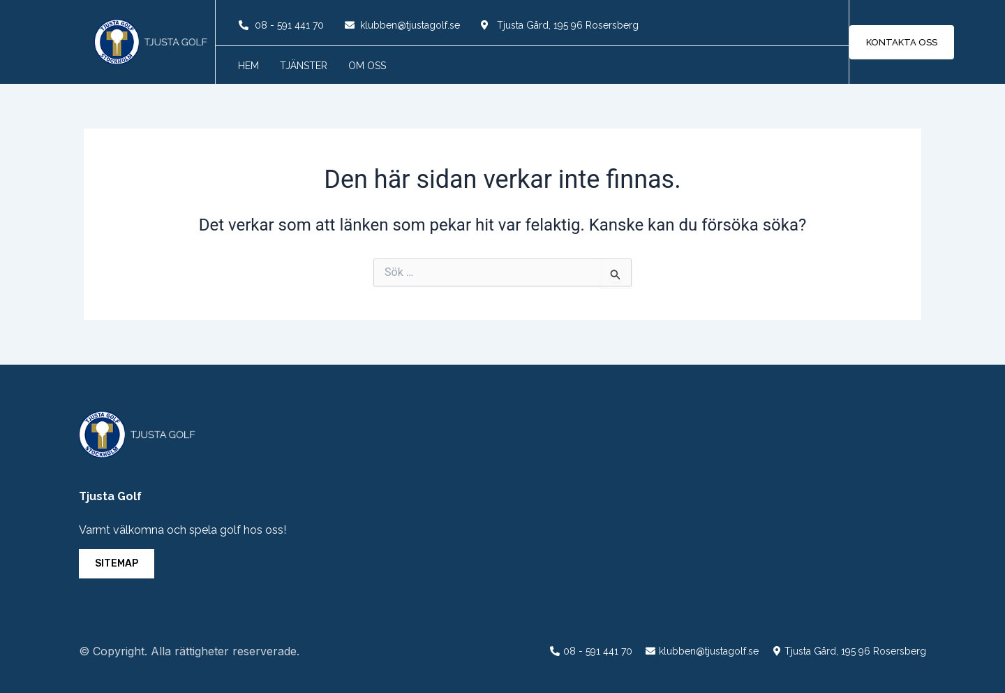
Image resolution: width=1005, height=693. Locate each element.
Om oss (367, 65)
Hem (248, 65)
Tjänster (303, 65)
